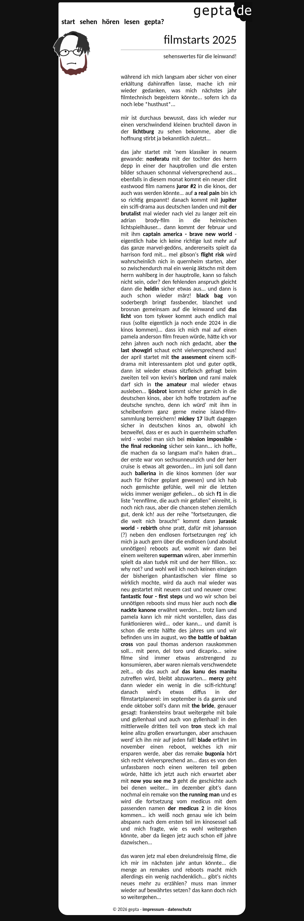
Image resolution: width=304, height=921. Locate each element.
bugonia (214, 753)
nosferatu (157, 158)
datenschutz (179, 909)
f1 (219, 493)
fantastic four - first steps (151, 596)
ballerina (145, 473)
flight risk (212, 254)
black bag (210, 295)
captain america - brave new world (187, 234)
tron (196, 726)
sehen (88, 21)
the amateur (171, 384)
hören (110, 21)
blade (204, 739)
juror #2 (186, 186)
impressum (153, 909)
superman (171, 555)
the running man (200, 794)
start (68, 21)
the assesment (189, 357)
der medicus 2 (186, 808)
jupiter (229, 199)
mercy (216, 678)
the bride (203, 705)
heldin (151, 288)
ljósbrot (157, 391)
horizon (188, 377)
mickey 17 (190, 418)
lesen (132, 21)
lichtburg (143, 131)
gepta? (154, 21)
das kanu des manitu (209, 671)
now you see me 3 (153, 780)
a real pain (206, 193)
